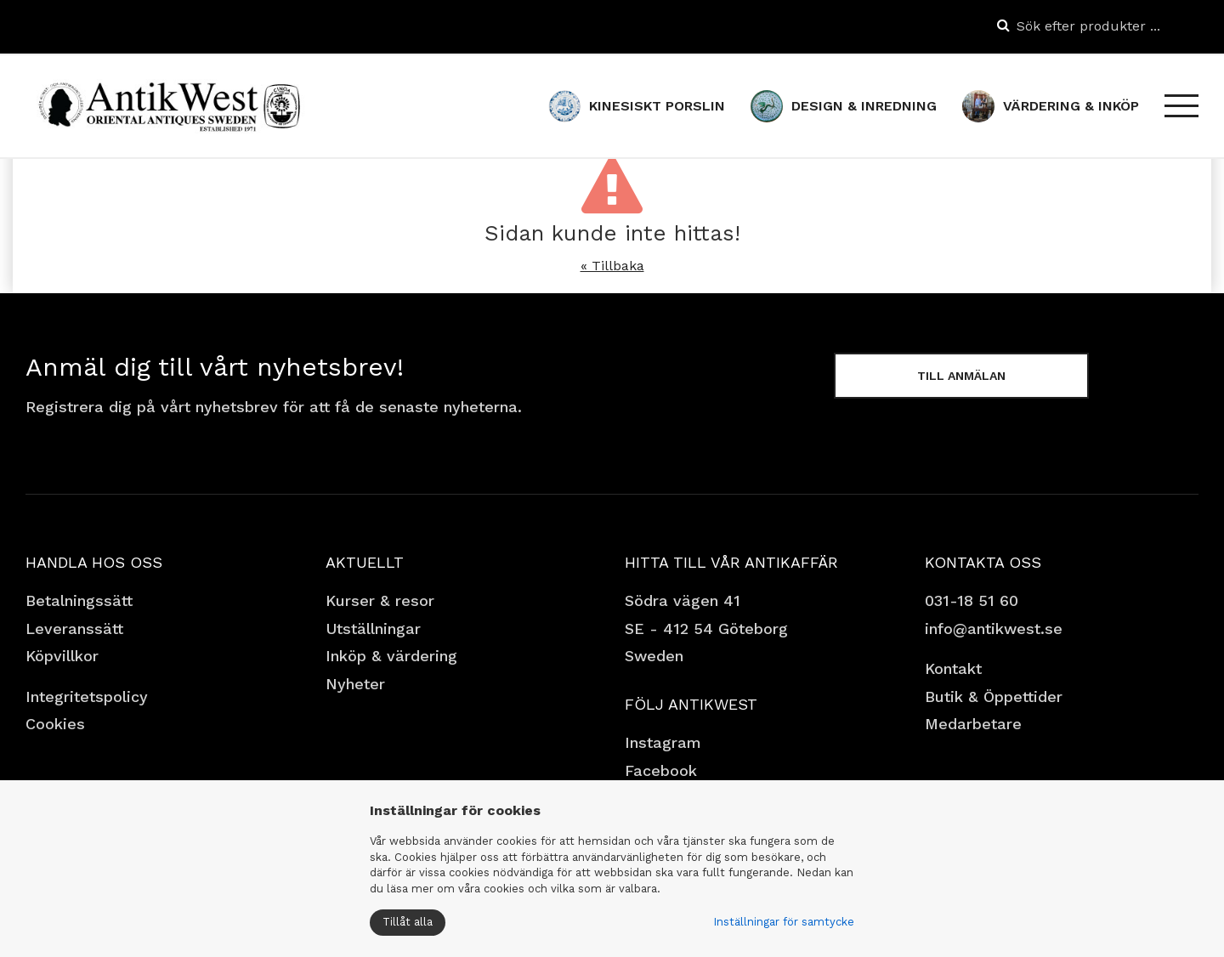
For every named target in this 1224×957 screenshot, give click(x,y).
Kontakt (953, 668)
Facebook (661, 770)
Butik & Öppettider (993, 696)
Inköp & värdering (391, 656)
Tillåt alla (407, 921)
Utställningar (373, 628)
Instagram (663, 742)
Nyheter (355, 684)
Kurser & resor (380, 600)
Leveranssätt (74, 628)
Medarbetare (973, 724)
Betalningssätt (79, 600)
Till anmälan (961, 375)
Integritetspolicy (87, 696)
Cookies (55, 724)
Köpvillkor (62, 656)
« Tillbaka (612, 266)
